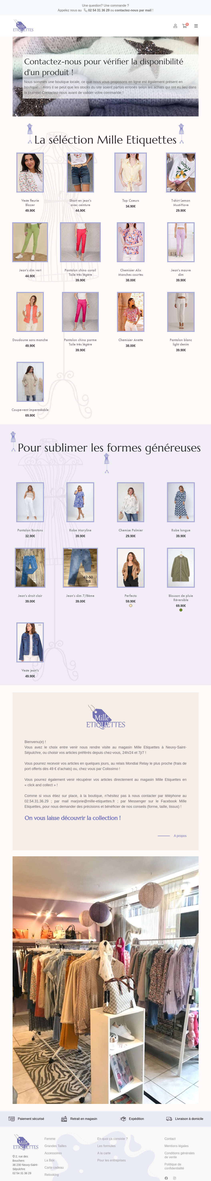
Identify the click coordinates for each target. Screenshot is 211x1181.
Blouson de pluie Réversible (181, 597)
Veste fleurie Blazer (30, 202)
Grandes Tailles (56, 1146)
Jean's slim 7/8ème (80, 595)
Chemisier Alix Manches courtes (130, 272)
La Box (50, 1160)
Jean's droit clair (30, 595)
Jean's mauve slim (181, 272)
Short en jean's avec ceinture (80, 202)
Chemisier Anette (130, 339)
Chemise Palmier (131, 530)
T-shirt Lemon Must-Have (180, 202)
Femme (50, 1138)
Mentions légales (177, 1146)
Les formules (106, 1146)
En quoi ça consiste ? (112, 1138)
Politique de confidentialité (174, 1166)
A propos (180, 836)
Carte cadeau (54, 1167)
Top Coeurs (130, 200)
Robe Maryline (80, 530)
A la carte (104, 1153)
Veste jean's (30, 670)
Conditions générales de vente (180, 1155)
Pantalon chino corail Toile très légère (80, 272)
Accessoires (53, 1153)
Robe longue (180, 530)
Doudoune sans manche (30, 339)
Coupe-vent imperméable (30, 409)
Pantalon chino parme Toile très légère (80, 341)
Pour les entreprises (111, 1160)
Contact (170, 1138)
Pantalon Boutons (30, 530)
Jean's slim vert (30, 270)
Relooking (52, 1174)
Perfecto (131, 595)
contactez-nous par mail (133, 10)
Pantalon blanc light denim (181, 341)
